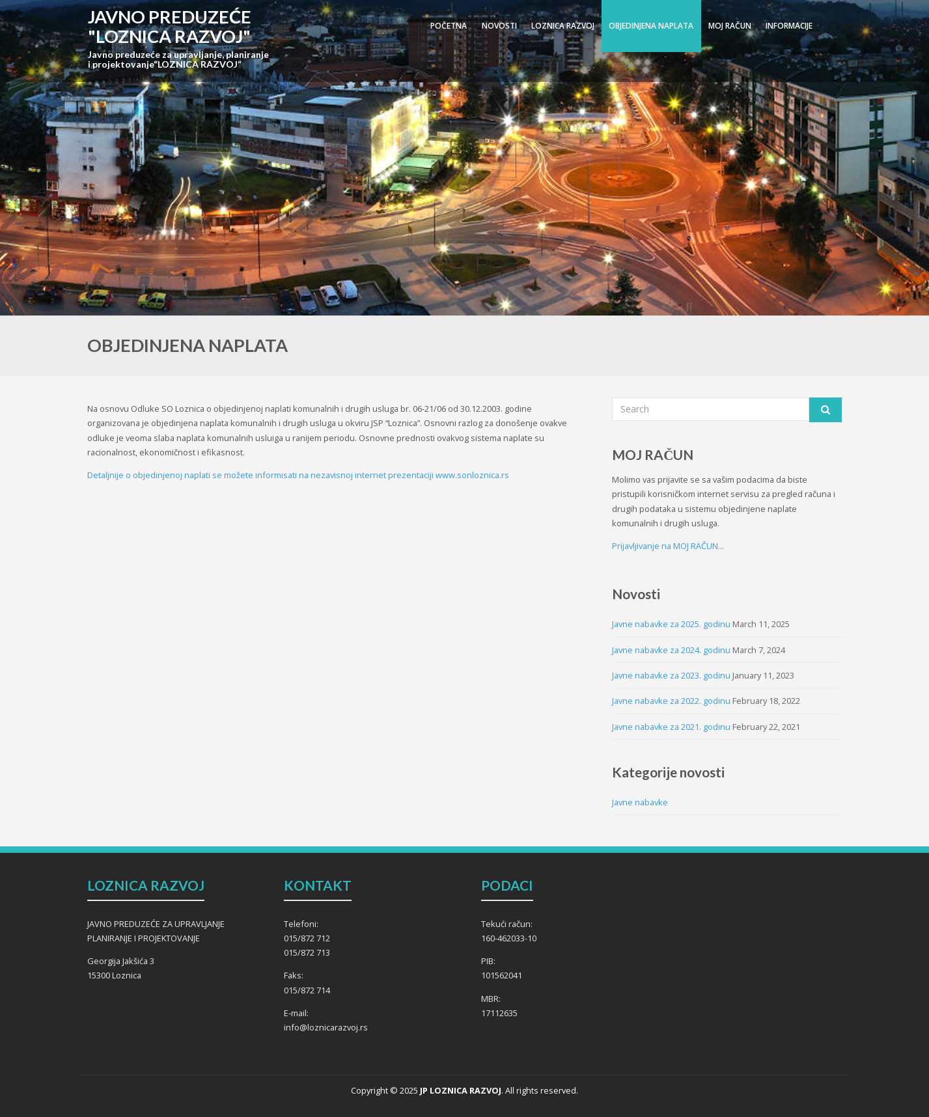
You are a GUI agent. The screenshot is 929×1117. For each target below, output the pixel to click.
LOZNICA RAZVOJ (562, 25)
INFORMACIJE (789, 25)
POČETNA (448, 25)
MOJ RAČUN (729, 25)
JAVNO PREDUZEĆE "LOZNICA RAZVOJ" (169, 26)
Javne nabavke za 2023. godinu (671, 675)
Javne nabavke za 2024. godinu (671, 650)
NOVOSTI (499, 25)
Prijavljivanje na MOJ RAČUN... (668, 546)
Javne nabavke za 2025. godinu (671, 624)
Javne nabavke (640, 802)
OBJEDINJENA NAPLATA (651, 25)
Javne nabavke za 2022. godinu (671, 701)
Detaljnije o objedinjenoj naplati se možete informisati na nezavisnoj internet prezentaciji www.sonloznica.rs (298, 475)
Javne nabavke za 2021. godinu (671, 727)
